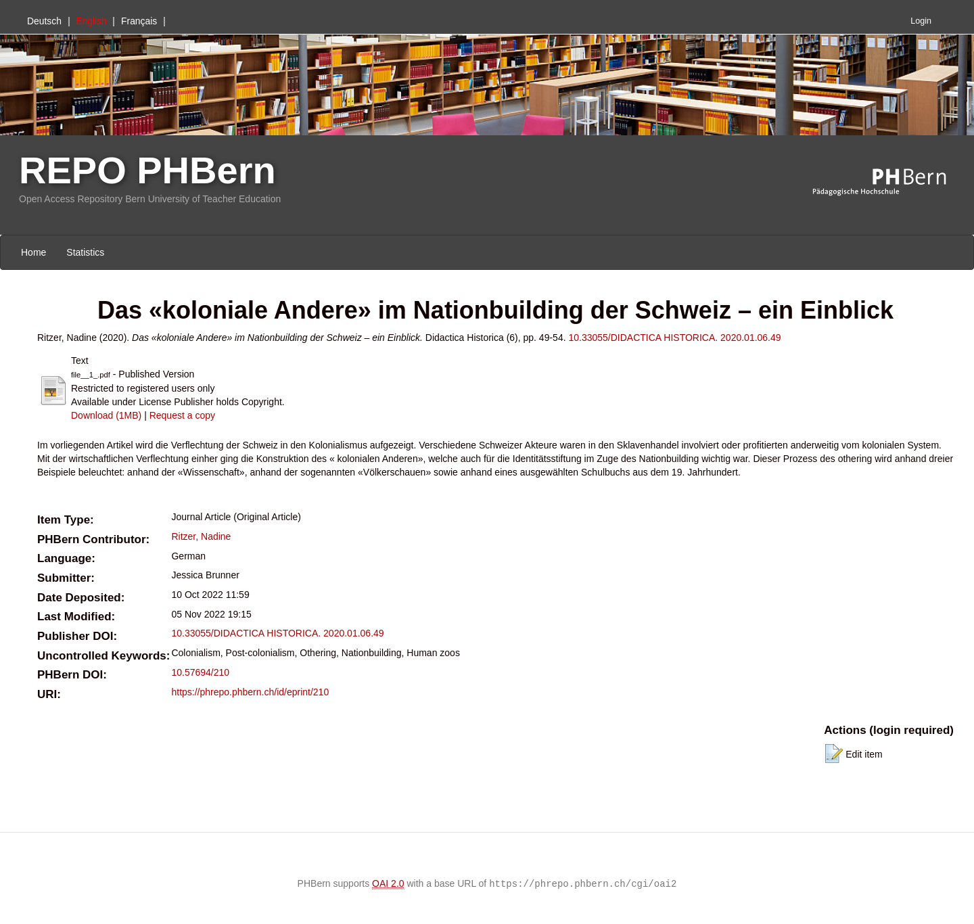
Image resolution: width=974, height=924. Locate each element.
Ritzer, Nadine (201, 536)
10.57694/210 (200, 672)
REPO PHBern (147, 170)
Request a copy (182, 415)
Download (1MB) (106, 415)
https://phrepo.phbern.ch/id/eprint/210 (250, 692)
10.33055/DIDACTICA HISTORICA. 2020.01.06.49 (674, 337)
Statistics (85, 252)
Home (33, 252)
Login (920, 21)
